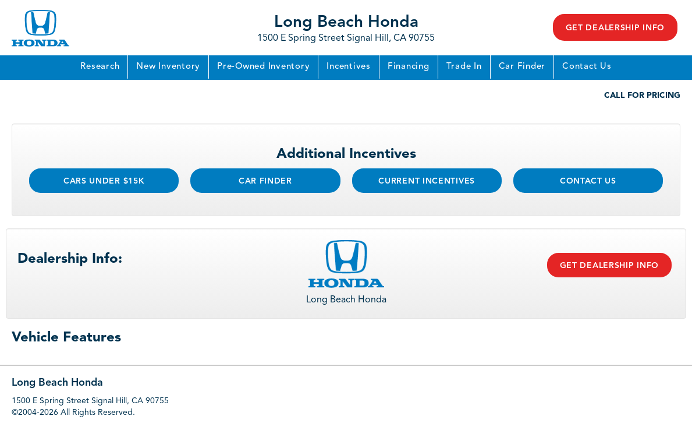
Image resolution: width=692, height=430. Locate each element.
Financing (409, 66)
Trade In (464, 66)
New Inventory (168, 66)
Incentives (349, 66)
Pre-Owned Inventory (263, 66)
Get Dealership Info (615, 28)
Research (99, 66)
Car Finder (522, 66)
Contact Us (587, 66)
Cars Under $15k (104, 181)
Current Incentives (426, 181)
